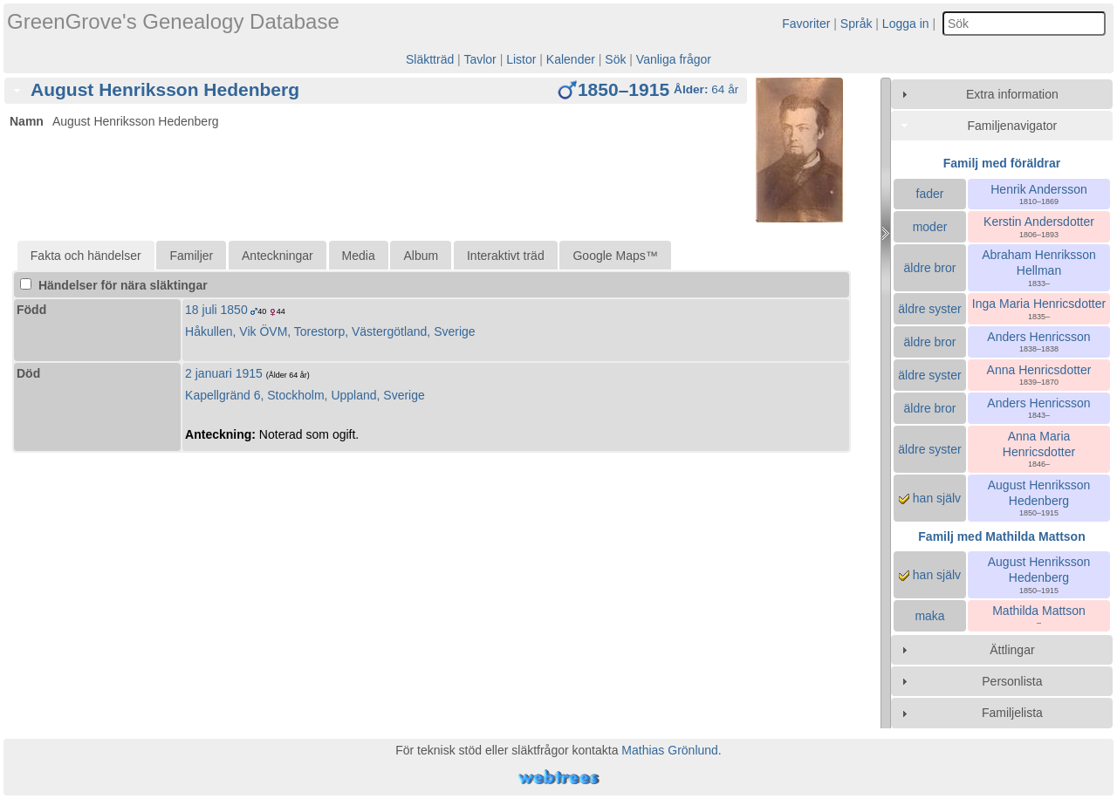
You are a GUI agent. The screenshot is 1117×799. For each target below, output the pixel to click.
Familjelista (1012, 713)
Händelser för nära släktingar (114, 285)
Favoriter (806, 24)
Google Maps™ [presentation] (614, 256)
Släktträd (430, 59)
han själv (930, 498)
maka (929, 616)
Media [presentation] (358, 256)
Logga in (905, 24)
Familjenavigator (1013, 126)
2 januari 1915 (224, 373)
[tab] (375, 91)
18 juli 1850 (216, 310)
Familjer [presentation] (191, 256)
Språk (856, 24)
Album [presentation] (420, 256)
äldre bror (930, 268)
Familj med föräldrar (1002, 163)
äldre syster (929, 309)
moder (930, 227)
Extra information (1012, 94)
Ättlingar (1012, 650)
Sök (615, 59)
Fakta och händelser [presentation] (86, 256)
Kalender (570, 59)
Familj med (1001, 536)
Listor (521, 59)
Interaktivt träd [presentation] (506, 256)
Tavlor (479, 59)
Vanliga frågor (673, 59)
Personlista (1012, 681)
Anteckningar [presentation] (277, 256)
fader (930, 194)
